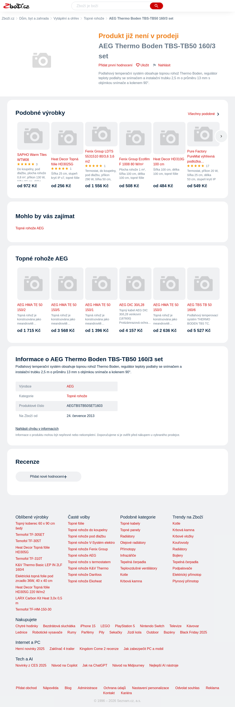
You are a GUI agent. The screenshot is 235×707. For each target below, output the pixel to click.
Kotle (124, 574)
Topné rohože (94, 18)
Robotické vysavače (47, 632)
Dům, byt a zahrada (34, 18)
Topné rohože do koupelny (87, 530)
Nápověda (50, 688)
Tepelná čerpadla (133, 562)
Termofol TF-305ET (30, 534)
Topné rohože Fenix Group (88, 549)
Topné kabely (130, 523)
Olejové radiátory (133, 542)
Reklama (212, 688)
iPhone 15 (87, 626)
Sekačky (115, 632)
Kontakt (109, 693)
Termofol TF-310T (29, 558)
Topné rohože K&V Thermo (88, 568)
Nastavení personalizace (150, 688)
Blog (68, 688)
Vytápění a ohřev (66, 18)
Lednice (21, 632)
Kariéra (126, 693)
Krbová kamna (131, 581)
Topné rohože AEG (30, 228)
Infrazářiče (128, 555)
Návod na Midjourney (128, 665)
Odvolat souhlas (187, 688)
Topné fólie (76, 523)
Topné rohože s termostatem (89, 562)
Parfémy (87, 632)
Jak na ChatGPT (94, 665)
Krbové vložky (183, 536)
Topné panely (130, 530)
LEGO (105, 626)
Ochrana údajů (115, 688)
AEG (70, 386)
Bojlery (178, 555)
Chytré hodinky (27, 626)
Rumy (71, 632)
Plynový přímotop (186, 581)
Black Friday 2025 (193, 632)
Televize (175, 626)
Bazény (169, 632)
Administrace (87, 688)
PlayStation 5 (125, 626)
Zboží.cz (8, 18)
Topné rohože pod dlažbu (87, 536)
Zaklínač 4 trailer (62, 649)
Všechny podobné (203, 114)
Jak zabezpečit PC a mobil (144, 649)
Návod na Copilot (64, 665)
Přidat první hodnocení (116, 65)
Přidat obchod (26, 688)
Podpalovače (182, 568)
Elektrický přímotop (187, 574)
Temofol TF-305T (28, 541)
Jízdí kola (134, 632)
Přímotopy (128, 549)
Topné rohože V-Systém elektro (91, 542)
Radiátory (127, 536)
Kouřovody (181, 542)
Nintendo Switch (152, 626)
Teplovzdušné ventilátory (138, 568)
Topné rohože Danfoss (85, 574)
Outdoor (152, 632)
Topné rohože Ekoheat (85, 581)
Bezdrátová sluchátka (59, 626)
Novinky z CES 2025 (31, 665)
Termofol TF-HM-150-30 (33, 609)
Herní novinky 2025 (30, 649)
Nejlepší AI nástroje (163, 665)
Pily (101, 632)
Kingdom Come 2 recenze (99, 649)
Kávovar (193, 626)
